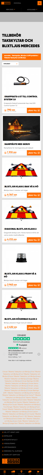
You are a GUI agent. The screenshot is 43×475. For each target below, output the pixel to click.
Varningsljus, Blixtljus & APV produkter (25, 55)
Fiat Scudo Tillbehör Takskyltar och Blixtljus (24, 404)
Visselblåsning (9, 443)
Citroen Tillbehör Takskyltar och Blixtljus (16, 372)
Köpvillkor (8, 436)
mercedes (7, 55)
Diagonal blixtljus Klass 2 (20, 229)
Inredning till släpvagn (13, 451)
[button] (10, 63)
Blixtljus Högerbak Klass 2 (21, 319)
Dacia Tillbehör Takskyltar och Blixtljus (22, 376)
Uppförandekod (10, 447)
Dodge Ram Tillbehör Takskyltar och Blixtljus (24, 423)
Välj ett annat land (11, 432)
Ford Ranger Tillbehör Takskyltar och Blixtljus (19, 407)
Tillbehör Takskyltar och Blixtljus (15, 58)
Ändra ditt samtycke (12, 455)
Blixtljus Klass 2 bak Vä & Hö (21, 187)
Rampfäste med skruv (17, 144)
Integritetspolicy (10, 440)
